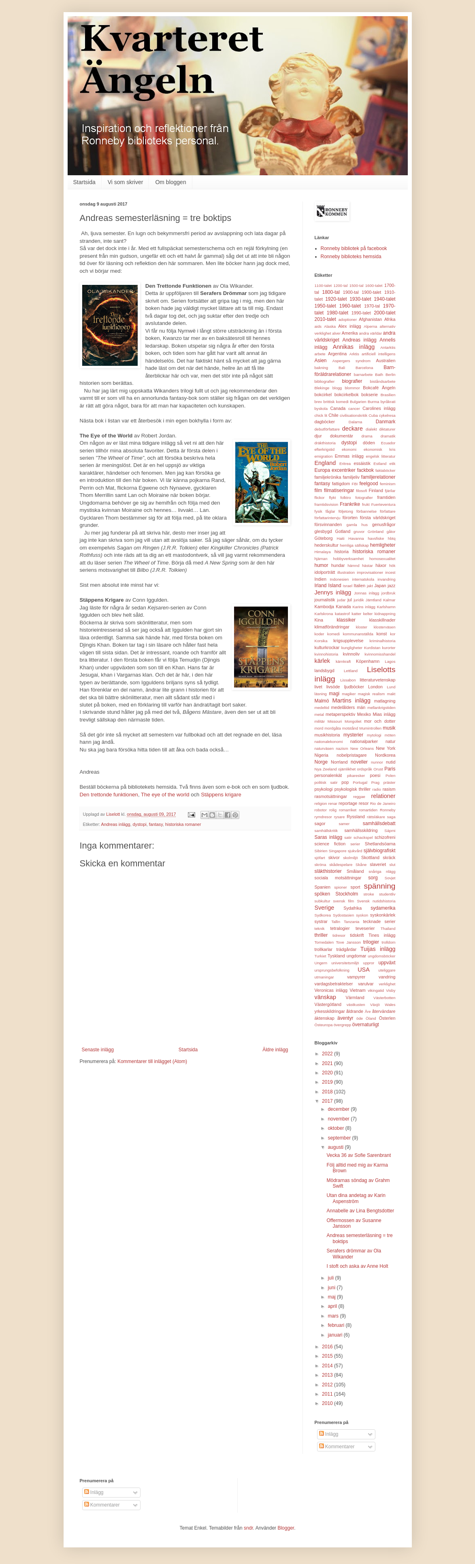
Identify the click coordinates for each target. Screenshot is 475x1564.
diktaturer (387, 429)
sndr (248, 1528)
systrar (321, 921)
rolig (333, 810)
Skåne (361, 864)
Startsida (84, 182)
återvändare (384, 1011)
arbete (320, 354)
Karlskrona (324, 613)
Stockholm (346, 894)
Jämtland (373, 600)
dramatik (388, 436)
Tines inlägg (381, 935)
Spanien (323, 887)
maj (332, 1297)
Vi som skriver (125, 182)
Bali (342, 367)
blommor (352, 388)
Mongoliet (353, 721)
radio (376, 789)
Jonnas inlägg (366, 593)
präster (389, 782)
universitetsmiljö (345, 963)
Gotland (343, 531)
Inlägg (329, 1434)
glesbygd (323, 531)
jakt (370, 586)
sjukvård (355, 851)
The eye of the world (165, 795)
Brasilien (388, 395)
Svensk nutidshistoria (376, 901)
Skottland (370, 857)
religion (321, 803)
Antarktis (387, 347)
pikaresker (356, 775)
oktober (336, 1128)
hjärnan (321, 558)
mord (319, 728)
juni (332, 1287)
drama (366, 436)
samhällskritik (326, 830)
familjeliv (351, 477)
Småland (355, 871)
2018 (328, 1092)
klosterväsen (385, 627)
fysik (318, 511)
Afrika (390, 319)
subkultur (322, 901)
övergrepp (342, 1025)
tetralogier (340, 928)
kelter (368, 613)
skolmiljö (350, 857)
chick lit (321, 415)
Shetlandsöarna (380, 843)
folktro (345, 497)
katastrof (342, 613)
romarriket (347, 810)
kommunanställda (358, 634)
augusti (336, 1147)
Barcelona (364, 367)
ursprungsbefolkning (332, 970)
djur (318, 435)
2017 (328, 1101)
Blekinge (322, 388)
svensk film (343, 901)
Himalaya (323, 552)
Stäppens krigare (221, 795)
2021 (328, 1063)
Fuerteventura (383, 504)
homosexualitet (382, 558)
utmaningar (324, 977)
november (339, 1119)
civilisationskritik (353, 415)
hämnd (353, 565)
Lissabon (348, 680)
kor (392, 634)
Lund (391, 687)
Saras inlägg (329, 837)
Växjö (375, 1004)
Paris (389, 769)
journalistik (325, 599)
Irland (321, 585)
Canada (337, 408)
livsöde (333, 686)
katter (356, 613)
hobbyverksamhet (348, 558)
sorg (372, 878)
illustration (346, 572)
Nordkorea (385, 755)
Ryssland (355, 816)
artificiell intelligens (379, 354)
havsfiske (376, 538)
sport (355, 887)
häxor (380, 565)
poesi (375, 775)
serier (355, 844)
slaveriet (378, 864)
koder (319, 634)
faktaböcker (385, 470)
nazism (342, 748)
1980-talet (337, 313)
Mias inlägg (384, 714)
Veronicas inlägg (331, 990)
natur (391, 741)
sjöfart (320, 857)
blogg (337, 388)
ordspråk (364, 769)
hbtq (392, 538)
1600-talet (374, 285)
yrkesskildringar (330, 1011)
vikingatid (376, 990)
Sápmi (389, 830)
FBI (355, 484)
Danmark (386, 421)
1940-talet (384, 299)
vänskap (326, 997)
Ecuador (388, 443)
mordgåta (332, 728)
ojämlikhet (347, 769)
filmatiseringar (339, 490)
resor (364, 803)
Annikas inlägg (354, 347)
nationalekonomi (329, 741)
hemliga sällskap (354, 545)
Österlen (387, 1018)
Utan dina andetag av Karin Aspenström (355, 1198)
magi (334, 693)
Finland (376, 490)
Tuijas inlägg (378, 949)
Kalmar (389, 600)
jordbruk (388, 593)
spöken (322, 894)
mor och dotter (379, 721)
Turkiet (320, 956)
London (375, 686)
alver (336, 333)
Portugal (360, 782)
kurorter (388, 647)
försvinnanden (328, 524)
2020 (328, 1073)
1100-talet (323, 285)
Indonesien (339, 579)
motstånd (350, 728)
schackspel (363, 837)
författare (387, 511)
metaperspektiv (340, 714)
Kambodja (324, 606)
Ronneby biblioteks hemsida (351, 256)
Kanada (343, 606)
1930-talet (360, 299)
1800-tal (330, 292)
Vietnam (357, 990)
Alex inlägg (349, 326)
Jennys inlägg (333, 592)
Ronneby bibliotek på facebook (354, 248)
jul (349, 599)
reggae (359, 796)
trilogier (371, 942)
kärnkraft (343, 661)
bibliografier (325, 381)
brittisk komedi (336, 401)
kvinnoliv (351, 653)
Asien (321, 360)
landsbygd (324, 670)
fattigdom (341, 483)
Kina (319, 620)
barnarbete (363, 374)
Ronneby (387, 810)
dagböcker (325, 421)
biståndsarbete (383, 381)
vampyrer (356, 976)
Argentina (337, 353)
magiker (349, 694)
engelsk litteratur (380, 456)
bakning (321, 367)
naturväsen (324, 748)
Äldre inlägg (275, 1050)
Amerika (350, 333)
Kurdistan (372, 647)
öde (359, 1018)
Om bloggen (170, 182)
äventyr (345, 1018)
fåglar (330, 511)
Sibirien (321, 851)
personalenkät (328, 775)
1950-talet (325, 306)
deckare (352, 428)
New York (385, 748)
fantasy (156, 824)
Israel (347, 586)
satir (347, 837)
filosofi (361, 490)
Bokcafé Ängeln (379, 387)
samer (344, 823)
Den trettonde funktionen (109, 795)
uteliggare (386, 970)
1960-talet (350, 306)
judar (341, 600)
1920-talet (336, 299)
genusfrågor (384, 524)
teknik (320, 928)
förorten (350, 517)
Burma (373, 401)
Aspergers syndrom (351, 361)
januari (335, 1335)
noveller (359, 762)
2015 (328, 1356)
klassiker (346, 620)
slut (393, 864)
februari (336, 1325)
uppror (369, 963)
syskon (362, 915)
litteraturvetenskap (377, 679)
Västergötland (328, 1004)
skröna (320, 864)
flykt (332, 497)
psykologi (324, 789)
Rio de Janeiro (383, 803)
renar (332, 803)
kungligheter (351, 647)
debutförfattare (327, 429)
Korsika (321, 641)
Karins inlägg (363, 607)
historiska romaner (183, 824)
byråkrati (388, 401)
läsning (321, 694)
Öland (371, 1018)
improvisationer (370, 572)
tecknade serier (379, 921)
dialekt (371, 429)
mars (334, 1316)
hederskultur (327, 545)
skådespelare (340, 864)
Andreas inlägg (115, 824)
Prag (375, 782)
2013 (328, 1375)
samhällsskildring (360, 830)
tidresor (338, 935)
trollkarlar (323, 949)
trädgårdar (346, 949)
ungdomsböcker (381, 956)
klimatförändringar (332, 626)
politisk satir (326, 782)
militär (320, 721)
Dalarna (355, 422)
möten (390, 735)
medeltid (322, 707)
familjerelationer (378, 477)
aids (318, 326)
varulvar (365, 983)
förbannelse (366, 511)
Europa (322, 470)
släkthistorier (328, 871)
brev (318, 401)
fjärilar (390, 490)
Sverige (324, 907)
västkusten (356, 1004)
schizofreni (385, 837)
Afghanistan (370, 319)
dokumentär (341, 435)
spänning (380, 886)
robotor (321, 810)
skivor (334, 857)
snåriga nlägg (381, 871)
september (340, 1138)
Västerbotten (384, 997)
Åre (368, 1011)
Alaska (330, 326)
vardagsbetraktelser (334, 983)
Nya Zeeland (326, 769)
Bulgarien (358, 401)
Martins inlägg (351, 700)
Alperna (370, 326)
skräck (389, 857)
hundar (338, 565)
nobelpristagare (351, 755)
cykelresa (387, 415)
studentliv (387, 894)
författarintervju (328, 518)
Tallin (335, 921)
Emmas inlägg (349, 456)
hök (392, 565)
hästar (367, 565)
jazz (391, 585)
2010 (328, 1403)
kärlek (322, 661)
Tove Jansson (348, 942)
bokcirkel (323, 394)
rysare (339, 817)
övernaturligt (365, 1024)
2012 (328, 1385)
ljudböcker (354, 686)
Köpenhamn (367, 661)
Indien (320, 579)
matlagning (385, 700)
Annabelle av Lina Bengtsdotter (360, 1211)
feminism (387, 484)
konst (381, 633)
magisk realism (371, 694)
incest (390, 572)
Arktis (354, 354)
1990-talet (361, 312)
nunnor (377, 762)
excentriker (344, 470)
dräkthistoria (325, 443)
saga (391, 817)
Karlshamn (386, 607)
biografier (352, 381)
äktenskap (324, 1018)
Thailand (388, 928)
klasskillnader (382, 620)
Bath (379, 374)
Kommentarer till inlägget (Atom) (152, 1061)
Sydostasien (343, 915)
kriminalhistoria (383, 641)
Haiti (340, 538)
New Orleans (362, 748)
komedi (333, 634)
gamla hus (357, 524)
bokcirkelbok (346, 394)
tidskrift (357, 935)
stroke (368, 894)
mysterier (353, 735)
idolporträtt (325, 572)
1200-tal (341, 285)
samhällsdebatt (379, 823)
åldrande (354, 1011)
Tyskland (336, 955)
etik (393, 463)
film (318, 490)
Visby (390, 990)
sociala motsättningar (338, 877)
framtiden (386, 497)
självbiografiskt (380, 850)
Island (334, 585)
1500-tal (356, 285)
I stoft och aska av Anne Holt (357, 1266)
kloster (361, 627)
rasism (389, 789)
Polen (391, 775)
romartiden (368, 810)
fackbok (365, 470)
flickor (320, 497)
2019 (328, 1082)
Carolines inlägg (378, 408)
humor (321, 565)
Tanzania (351, 921)
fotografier (364, 497)
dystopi (140, 824)
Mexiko (364, 714)
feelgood (368, 483)
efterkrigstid (325, 449)
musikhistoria (327, 734)
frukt (366, 504)
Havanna (356, 538)
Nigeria (321, 755)
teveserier (365, 928)
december (339, 1109)
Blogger (285, 1528)
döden (369, 442)
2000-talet (384, 313)
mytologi (374, 735)
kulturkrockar (327, 647)
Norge (321, 762)
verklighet (387, 984)
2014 (328, 1366)
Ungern (321, 963)
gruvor (359, 531)
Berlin (391, 374)
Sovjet (390, 878)
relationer (383, 796)
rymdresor (323, 817)
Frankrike (350, 504)
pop (345, 782)
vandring (387, 976)
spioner (340, 887)
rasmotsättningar (331, 796)
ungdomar (356, 955)
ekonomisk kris (380, 449)
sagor (320, 823)
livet (318, 686)
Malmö (322, 701)
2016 (328, 1347)
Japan (380, 585)
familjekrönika (328, 477)
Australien (385, 360)
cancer (354, 408)
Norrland (339, 762)
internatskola (363, 579)
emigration (324, 456)
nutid (390, 762)
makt (391, 694)
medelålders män (348, 707)
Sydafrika (352, 908)
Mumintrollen (370, 728)
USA (364, 969)
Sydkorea (323, 915)
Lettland (351, 670)
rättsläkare (376, 817)
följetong (346, 511)
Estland (379, 463)
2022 (328, 1054)
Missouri (335, 721)
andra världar (370, 333)
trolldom (388, 942)
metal (319, 714)
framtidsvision (327, 504)
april (333, 1306)
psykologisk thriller (352, 789)
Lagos (390, 661)
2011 (328, 1394)
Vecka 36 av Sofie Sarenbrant (358, 1155)
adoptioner (348, 319)
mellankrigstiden (381, 707)
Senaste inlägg (98, 1050)
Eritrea (345, 463)
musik (389, 728)
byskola (321, 408)
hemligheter (383, 545)
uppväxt (386, 963)
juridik (359, 600)
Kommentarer (337, 1446)
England (325, 463)
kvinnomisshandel (379, 654)
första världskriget (378, 517)
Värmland (355, 997)
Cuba (373, 415)
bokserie (369, 394)
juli (331, 1278)
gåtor (391, 531)
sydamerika (383, 908)
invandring (386, 579)
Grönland (375, 531)
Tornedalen (324, 942)
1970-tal (372, 305)
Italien (359, 585)
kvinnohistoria (327, 654)
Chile (333, 415)
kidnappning (385, 613)
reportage (348, 803)
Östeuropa (324, 1025)
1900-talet (371, 292)
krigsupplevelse (348, 640)
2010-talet (325, 319)
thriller (321, 935)
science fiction (330, 843)
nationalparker (364, 741)
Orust (378, 769)
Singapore (338, 851)
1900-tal (351, 292)
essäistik (362, 463)
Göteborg (324, 538)
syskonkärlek (382, 915)
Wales (390, 1004)
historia (341, 551)
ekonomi (349, 449)
